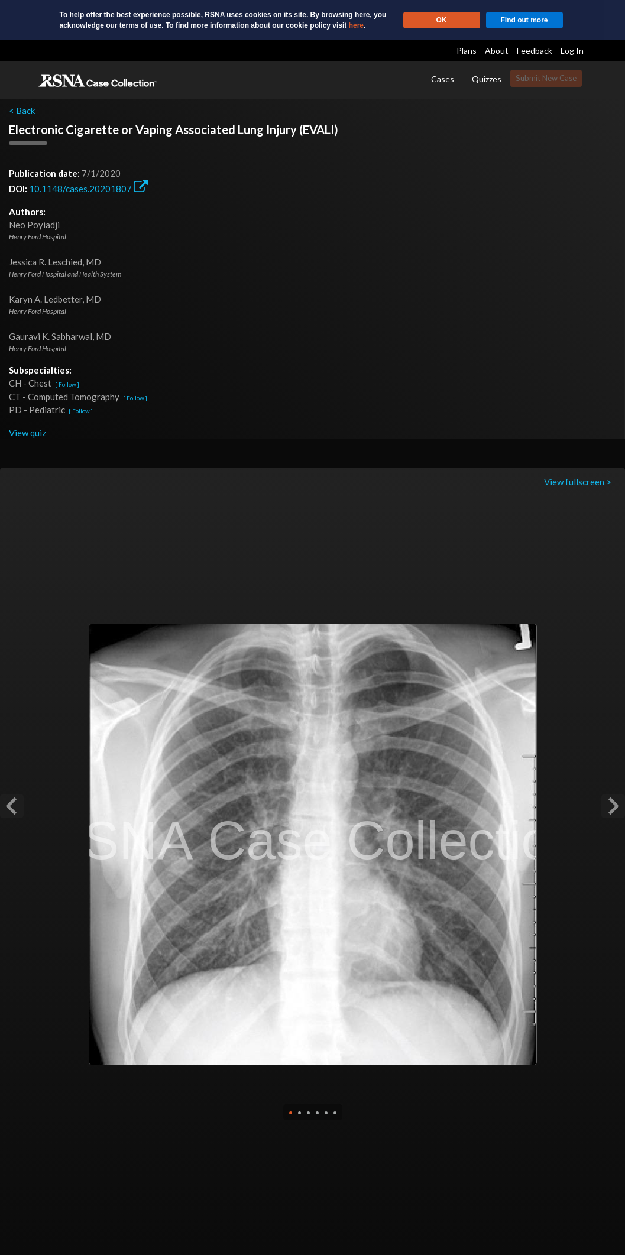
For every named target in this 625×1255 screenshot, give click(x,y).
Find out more (524, 20)
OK (441, 20)
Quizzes (486, 79)
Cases (442, 79)
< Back (22, 110)
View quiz (27, 432)
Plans (466, 51)
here (356, 25)
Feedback (534, 51)
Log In (572, 51)
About (497, 51)
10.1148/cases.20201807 (88, 188)
